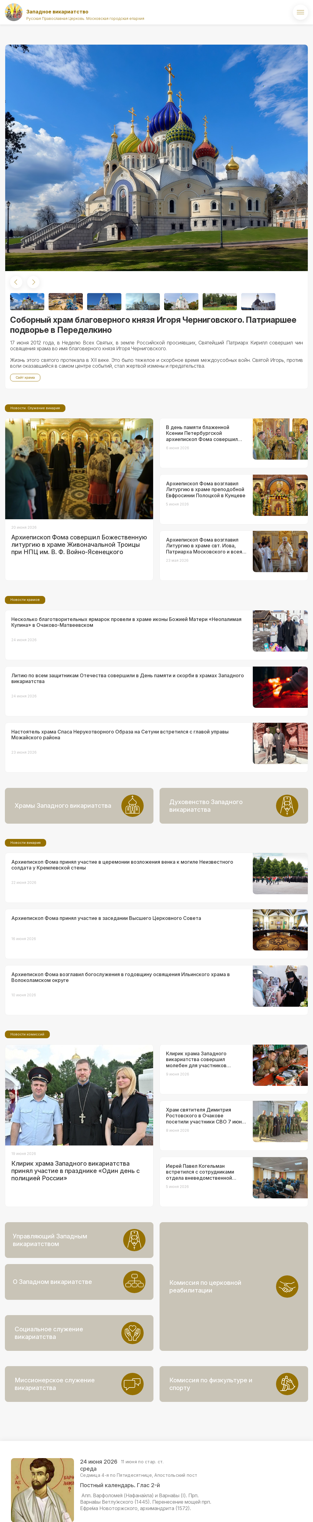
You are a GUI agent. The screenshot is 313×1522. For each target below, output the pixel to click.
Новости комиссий (27, 1085)
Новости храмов (25, 651)
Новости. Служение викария (35, 459)
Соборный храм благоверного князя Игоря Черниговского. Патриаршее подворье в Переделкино (153, 325)
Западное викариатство (57, 12)
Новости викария (25, 894)
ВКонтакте (270, 1508)
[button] (16, 282)
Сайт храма (25, 377)
